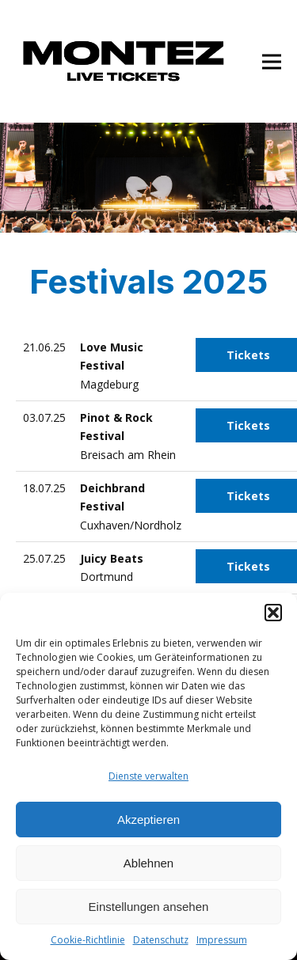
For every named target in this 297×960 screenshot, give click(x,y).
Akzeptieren (148, 819)
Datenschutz (160, 940)
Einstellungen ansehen (149, 906)
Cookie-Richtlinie (88, 940)
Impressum (221, 940)
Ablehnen (148, 863)
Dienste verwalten (148, 776)
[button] (273, 612)
